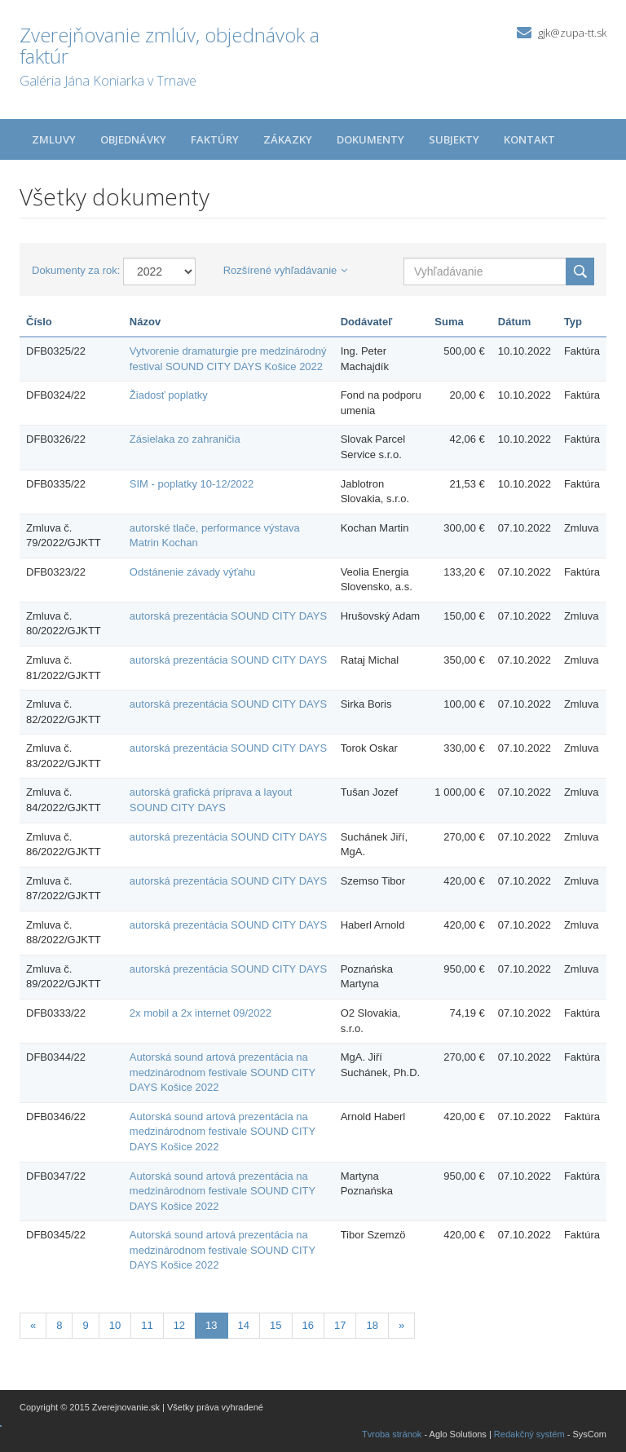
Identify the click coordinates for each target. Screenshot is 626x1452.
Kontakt (529, 139)
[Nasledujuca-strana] (401, 1326)
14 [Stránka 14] (243, 1325)
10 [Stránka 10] (115, 1325)
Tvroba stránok (391, 1434)
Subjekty (454, 139)
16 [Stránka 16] (308, 1325)
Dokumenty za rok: (76, 270)
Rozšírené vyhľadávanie (285, 270)
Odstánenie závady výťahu (192, 572)
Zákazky (287, 139)
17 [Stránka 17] (340, 1325)
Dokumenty (370, 139)
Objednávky (133, 139)
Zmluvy (54, 139)
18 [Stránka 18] (371, 1325)
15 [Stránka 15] (275, 1325)
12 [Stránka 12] (179, 1325)
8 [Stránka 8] (59, 1325)
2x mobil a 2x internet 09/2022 (200, 1013)
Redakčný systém (529, 1434)
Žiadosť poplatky (169, 395)
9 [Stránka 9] (85, 1325)
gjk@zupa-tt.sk (572, 32)
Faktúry (215, 139)
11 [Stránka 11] (146, 1325)
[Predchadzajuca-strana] (33, 1326)
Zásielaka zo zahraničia (185, 439)
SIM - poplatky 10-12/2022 (191, 484)
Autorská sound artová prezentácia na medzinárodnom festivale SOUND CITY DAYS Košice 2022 (222, 1072)
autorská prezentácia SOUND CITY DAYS (228, 616)
